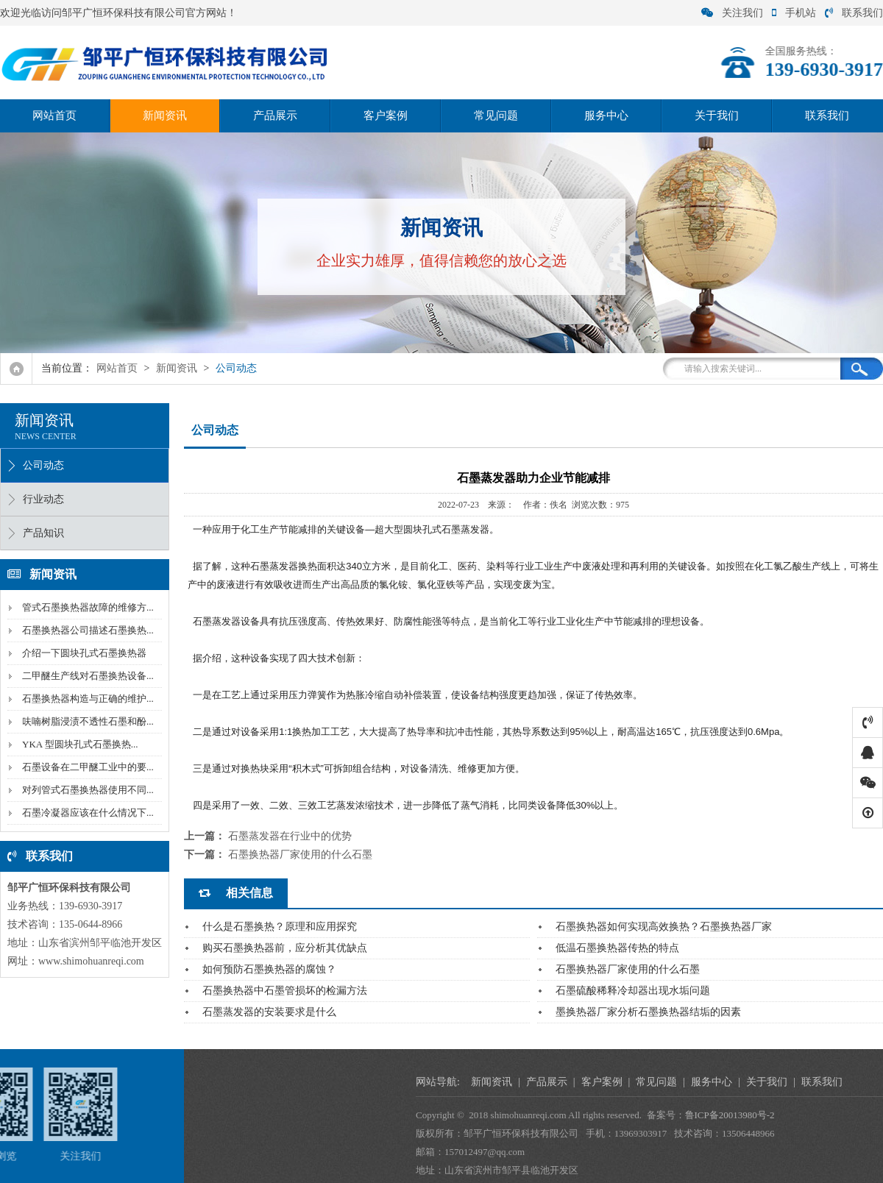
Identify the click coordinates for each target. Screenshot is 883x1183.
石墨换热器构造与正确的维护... (86, 698)
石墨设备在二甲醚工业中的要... (86, 766)
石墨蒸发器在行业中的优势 (290, 836)
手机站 (794, 12)
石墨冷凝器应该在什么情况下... (86, 812)
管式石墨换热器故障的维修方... (86, 607)
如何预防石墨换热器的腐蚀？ (269, 969)
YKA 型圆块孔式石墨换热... (78, 744)
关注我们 (732, 12)
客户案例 (386, 115)
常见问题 (496, 115)
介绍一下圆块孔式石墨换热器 (83, 652)
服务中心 (606, 115)
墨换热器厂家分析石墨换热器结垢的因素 (648, 1011)
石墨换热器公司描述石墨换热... (86, 630)
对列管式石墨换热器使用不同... (86, 789)
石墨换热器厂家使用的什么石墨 (300, 854)
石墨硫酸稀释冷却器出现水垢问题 (633, 990)
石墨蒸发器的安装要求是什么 (269, 1011)
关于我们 (717, 115)
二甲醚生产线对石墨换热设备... (86, 675)
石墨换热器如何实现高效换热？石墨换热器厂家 (664, 926)
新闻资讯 (165, 115)
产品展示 (275, 115)
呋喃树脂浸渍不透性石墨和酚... (86, 721)
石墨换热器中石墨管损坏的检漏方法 (284, 990)
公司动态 (236, 368)
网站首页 (54, 115)
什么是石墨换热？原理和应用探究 (279, 926)
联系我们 (854, 12)
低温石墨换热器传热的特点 (617, 947)
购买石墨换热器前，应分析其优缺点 (284, 947)
